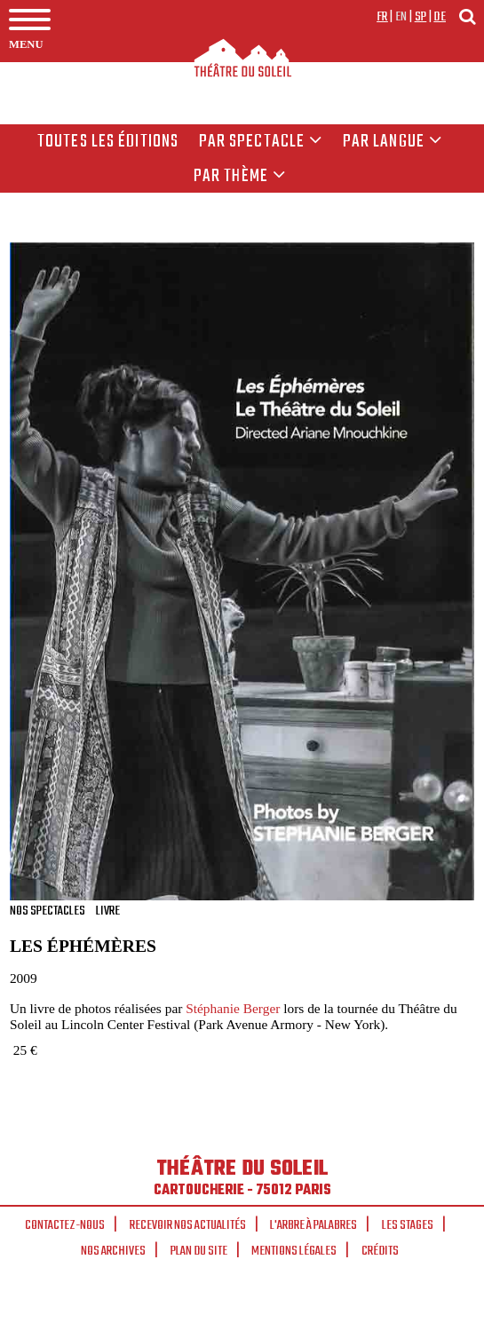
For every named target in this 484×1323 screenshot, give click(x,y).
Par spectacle (261, 142)
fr (382, 17)
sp (421, 17)
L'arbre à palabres (313, 1225)
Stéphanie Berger (233, 1008)
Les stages (407, 1225)
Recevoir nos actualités (188, 1225)
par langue (392, 142)
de (439, 17)
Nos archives (113, 1251)
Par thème (240, 176)
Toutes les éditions (108, 142)
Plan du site (199, 1251)
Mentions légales (294, 1251)
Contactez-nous (65, 1225)
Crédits (380, 1251)
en (401, 17)
